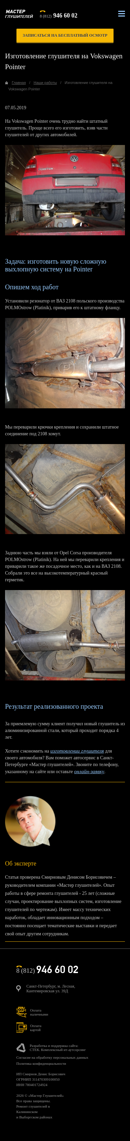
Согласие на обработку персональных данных (52, 1057)
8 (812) (59, 14)
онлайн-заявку (89, 771)
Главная (19, 83)
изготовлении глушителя (77, 751)
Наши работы (45, 83)
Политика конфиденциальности (41, 1063)
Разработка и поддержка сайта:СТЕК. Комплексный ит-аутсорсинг (58, 1048)
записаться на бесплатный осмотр (65, 35)
